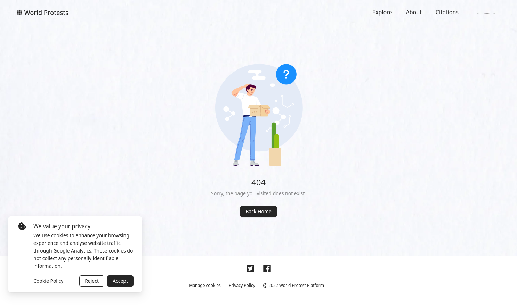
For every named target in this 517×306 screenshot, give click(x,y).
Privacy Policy (242, 285)
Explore (382, 12)
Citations (447, 12)
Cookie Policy (48, 281)
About (413, 12)
